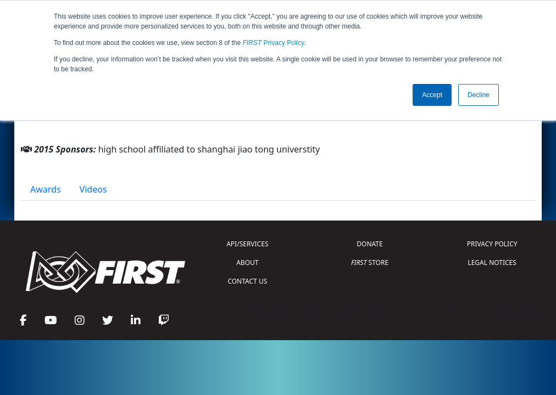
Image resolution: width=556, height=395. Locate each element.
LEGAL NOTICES (492, 262)
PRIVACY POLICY (492, 244)
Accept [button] (432, 95)
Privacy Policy (273, 43)
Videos (93, 189)
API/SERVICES (247, 244)
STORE (369, 262)
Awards (45, 189)
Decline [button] (479, 95)
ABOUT (247, 262)
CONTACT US (247, 281)
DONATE (369, 244)
